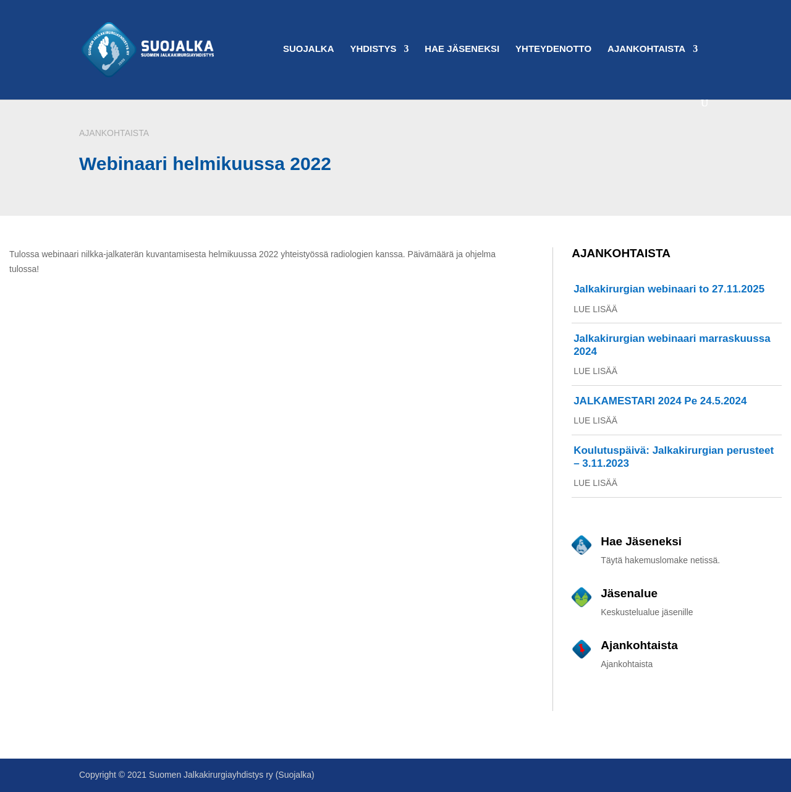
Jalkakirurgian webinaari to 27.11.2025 (668, 289)
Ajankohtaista (646, 49)
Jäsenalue (629, 593)
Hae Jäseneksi (462, 49)
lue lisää (595, 309)
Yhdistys (373, 49)
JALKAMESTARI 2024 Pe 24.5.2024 (660, 401)
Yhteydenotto (553, 49)
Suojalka (308, 49)
